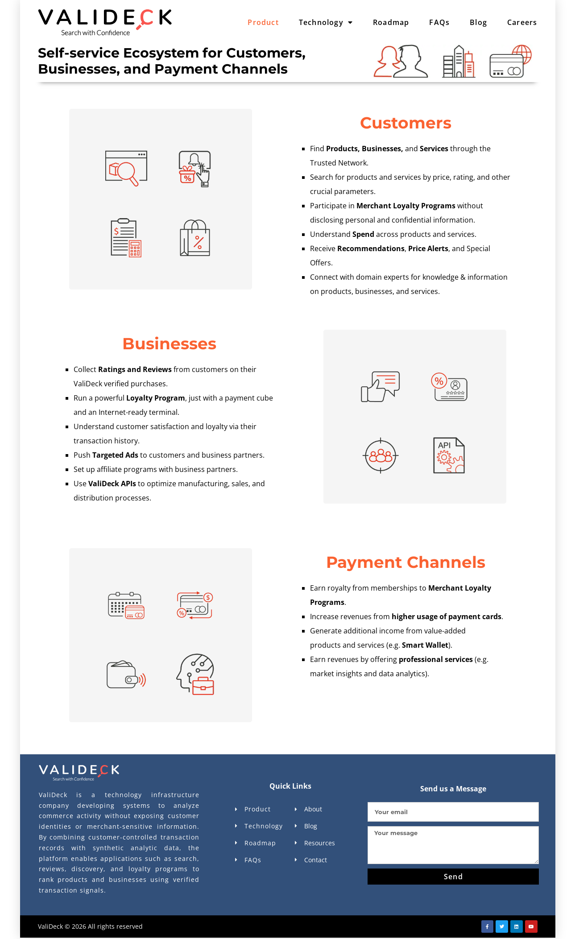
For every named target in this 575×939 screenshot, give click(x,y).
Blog (478, 22)
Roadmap (391, 22)
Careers (522, 22)
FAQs (439, 22)
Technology (326, 22)
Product (263, 22)
